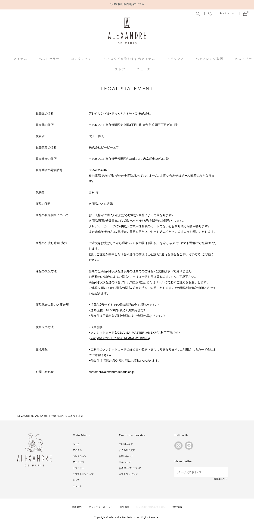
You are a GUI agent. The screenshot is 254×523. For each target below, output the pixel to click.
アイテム (77, 450)
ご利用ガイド (126, 444)
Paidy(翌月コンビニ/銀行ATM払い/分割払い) (120, 338)
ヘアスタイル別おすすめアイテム (129, 58)
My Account (227, 13)
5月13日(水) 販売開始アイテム (127, 4)
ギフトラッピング (128, 474)
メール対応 (188, 175)
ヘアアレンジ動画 (209, 58)
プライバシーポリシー (101, 506)
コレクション (80, 456)
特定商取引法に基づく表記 (151, 506)
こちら (224, 478)
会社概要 (125, 506)
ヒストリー (243, 58)
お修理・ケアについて (130, 468)
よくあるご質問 (127, 450)
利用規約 (77, 506)
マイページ (124, 462)
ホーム (76, 444)
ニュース (144, 69)
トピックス (175, 58)
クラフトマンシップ (83, 474)
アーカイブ (78, 462)
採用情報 (177, 506)
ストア (120, 69)
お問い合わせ (126, 456)
